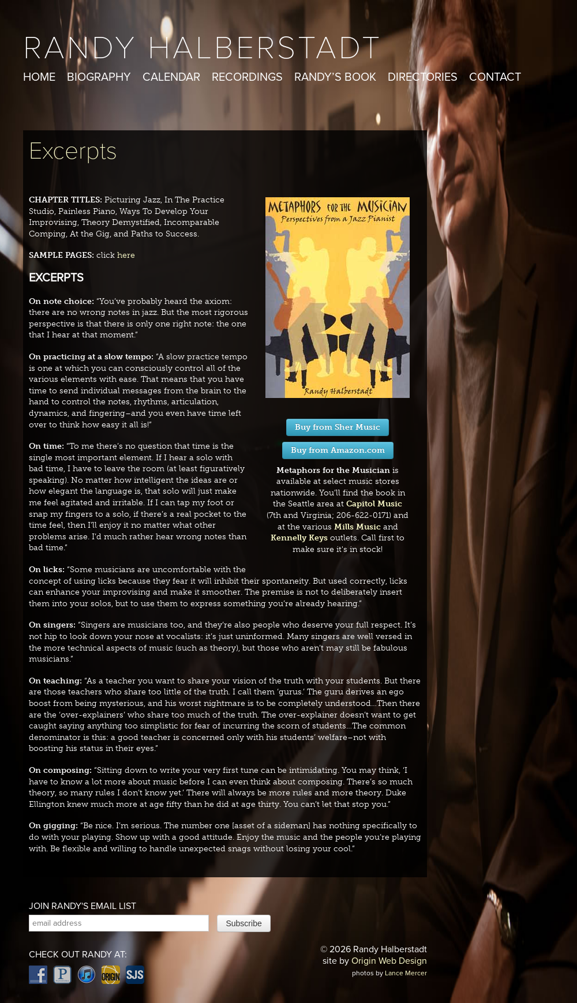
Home (39, 77)
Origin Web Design (389, 961)
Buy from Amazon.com (338, 450)
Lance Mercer (406, 973)
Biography (99, 77)
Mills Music (357, 527)
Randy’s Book (335, 77)
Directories (423, 77)
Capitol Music (374, 504)
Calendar (171, 77)
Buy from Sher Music (337, 427)
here (126, 255)
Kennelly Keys (299, 538)
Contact (495, 77)
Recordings (247, 77)
